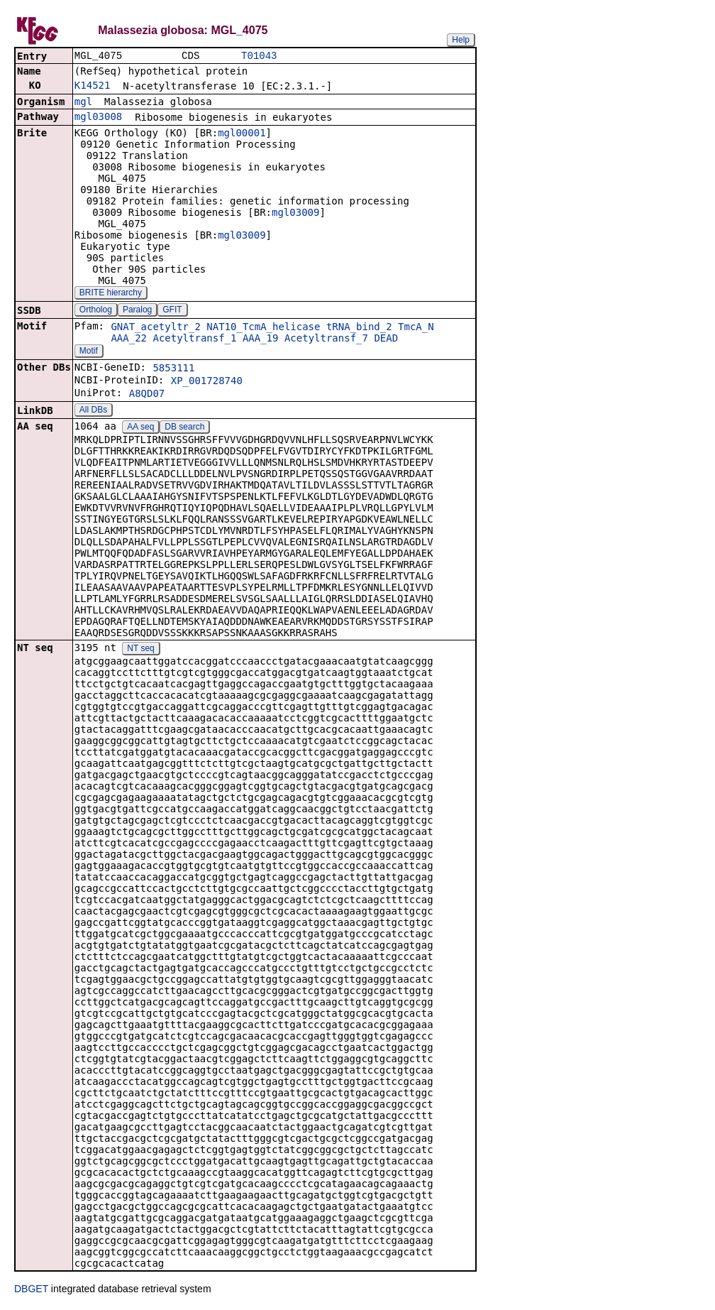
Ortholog (95, 311)
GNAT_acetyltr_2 (155, 328)
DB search (184, 428)
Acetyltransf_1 (194, 339)
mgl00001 (241, 134)
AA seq (140, 428)
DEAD (386, 339)
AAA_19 (261, 339)
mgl (83, 103)
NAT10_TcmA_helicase (263, 328)
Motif (88, 352)
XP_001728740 (207, 382)
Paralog (137, 311)
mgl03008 (98, 118)
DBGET (31, 1290)
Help (461, 40)
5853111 (173, 369)
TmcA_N (416, 328)
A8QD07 (147, 394)
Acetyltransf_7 (326, 339)
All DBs (93, 411)
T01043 (259, 56)
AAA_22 (129, 339)
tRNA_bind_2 (359, 328)
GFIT (172, 311)
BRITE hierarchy (110, 294)
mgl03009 (295, 213)
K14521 (92, 86)
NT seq (140, 650)
